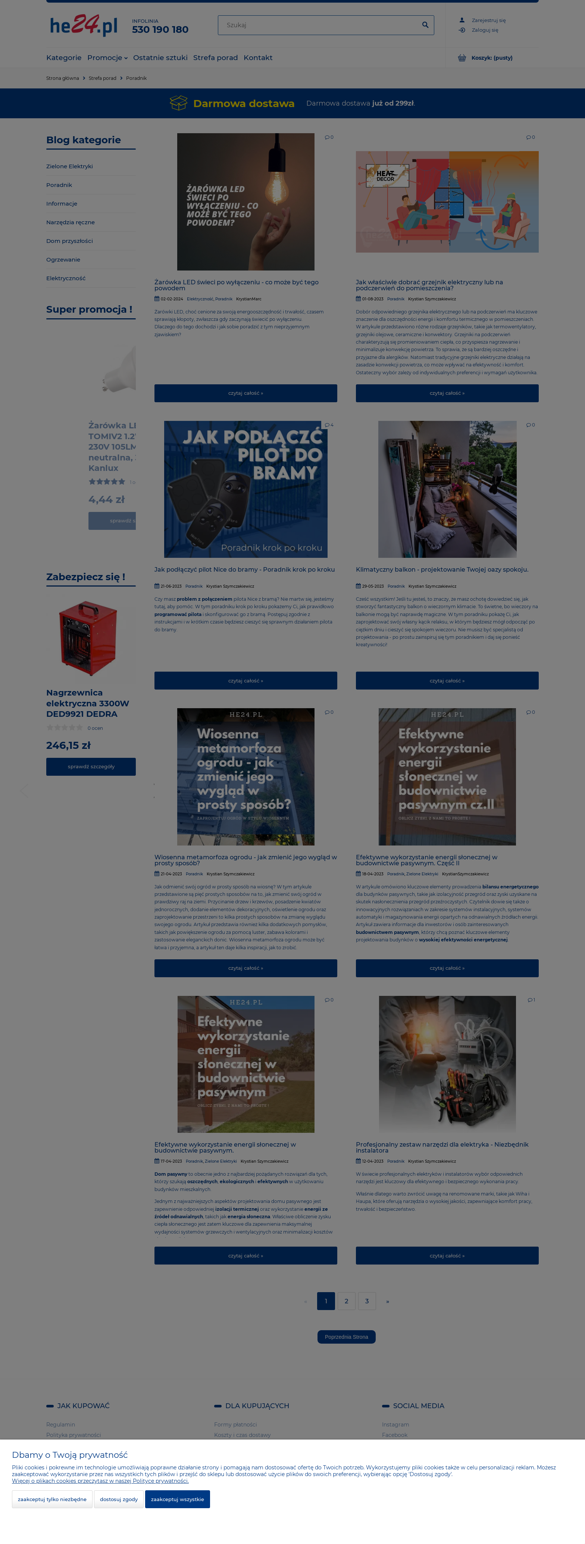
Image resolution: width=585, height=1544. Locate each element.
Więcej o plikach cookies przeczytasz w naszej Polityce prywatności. (100, 1481)
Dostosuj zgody (119, 1499)
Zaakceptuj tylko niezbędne (52, 1499)
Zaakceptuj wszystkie (177, 1499)
